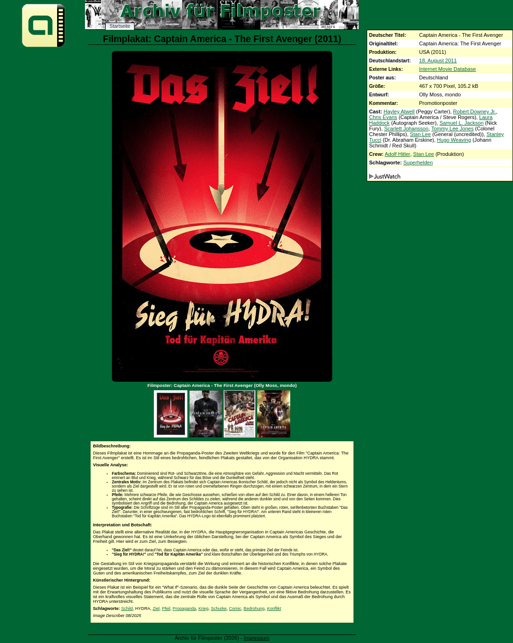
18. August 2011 (438, 60)
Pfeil (166, 608)
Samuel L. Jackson (461, 123)
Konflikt (274, 608)
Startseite (119, 26)
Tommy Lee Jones (452, 128)
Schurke (219, 608)
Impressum (256, 638)
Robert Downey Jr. (474, 111)
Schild (127, 608)
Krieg (203, 608)
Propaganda (184, 608)
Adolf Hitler (397, 154)
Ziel (156, 608)
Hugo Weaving (454, 140)
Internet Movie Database (447, 69)
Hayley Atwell (399, 111)
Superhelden (418, 162)
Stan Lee (420, 134)
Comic (235, 608)
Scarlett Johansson (406, 128)
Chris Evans (383, 117)
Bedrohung (254, 608)
